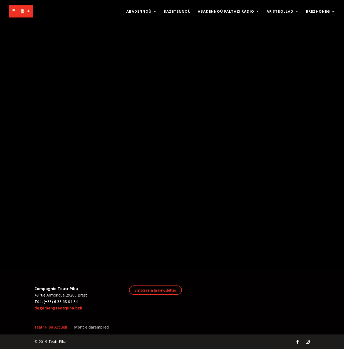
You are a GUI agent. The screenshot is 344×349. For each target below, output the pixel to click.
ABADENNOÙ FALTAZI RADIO (226, 11)
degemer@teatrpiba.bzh (58, 308)
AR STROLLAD (280, 11)
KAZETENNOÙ (177, 11)
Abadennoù (139, 11)
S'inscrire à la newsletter (155, 290)
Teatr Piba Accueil (50, 327)
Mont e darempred (91, 327)
